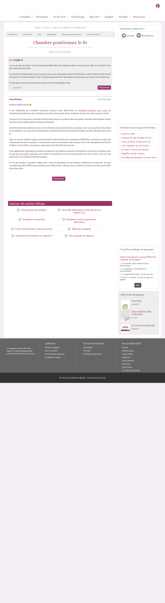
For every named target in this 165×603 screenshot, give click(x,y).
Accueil (37, 28)
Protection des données (55, 354)
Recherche (27, 34)
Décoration (42, 17)
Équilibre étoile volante (133, 153)
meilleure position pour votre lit (94, 110)
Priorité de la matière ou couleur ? (34, 235)
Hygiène (109, 17)
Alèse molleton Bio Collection (139, 314)
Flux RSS (86, 351)
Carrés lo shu (128, 134)
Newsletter (148, 35)
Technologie (77, 17)
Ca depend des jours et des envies (137, 274)
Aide (39, 34)
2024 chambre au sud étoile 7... (136, 145)
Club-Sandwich (128, 361)
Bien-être (95, 17)
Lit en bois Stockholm (139, 327)
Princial (125, 347)
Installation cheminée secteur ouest (139, 157)
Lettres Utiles (127, 354)
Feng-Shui (56, 28)
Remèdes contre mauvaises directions (81, 220)
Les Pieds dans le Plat (131, 370)
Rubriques (13, 34)
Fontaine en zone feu (34, 219)
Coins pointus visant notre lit (136, 141)
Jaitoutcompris (128, 351)
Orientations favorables (34, 210)
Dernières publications (92, 354)
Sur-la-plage (127, 367)
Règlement (51, 34)
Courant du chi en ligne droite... (137, 137)
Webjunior (126, 357)
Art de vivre (59, 17)
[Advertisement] (60, 192)
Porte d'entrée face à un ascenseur (34, 229)
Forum (47, 28)
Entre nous (139, 17)
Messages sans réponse (71, 34)
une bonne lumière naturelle (25, 154)
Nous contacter (51, 351)
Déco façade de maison (81, 235)
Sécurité (123, 17)
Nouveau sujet (93, 34)
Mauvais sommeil (81, 229)
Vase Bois (139, 303)
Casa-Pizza (126, 364)
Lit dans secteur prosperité (135, 149)
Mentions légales (52, 347)
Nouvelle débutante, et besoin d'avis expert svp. (81, 211)
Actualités (25, 17)
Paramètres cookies (53, 357)
